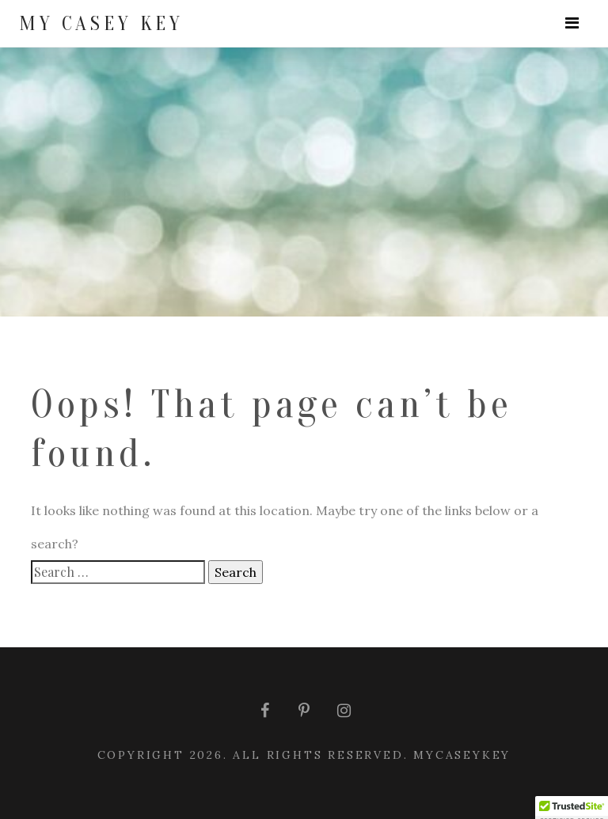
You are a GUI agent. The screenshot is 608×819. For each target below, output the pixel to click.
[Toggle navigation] (572, 23)
